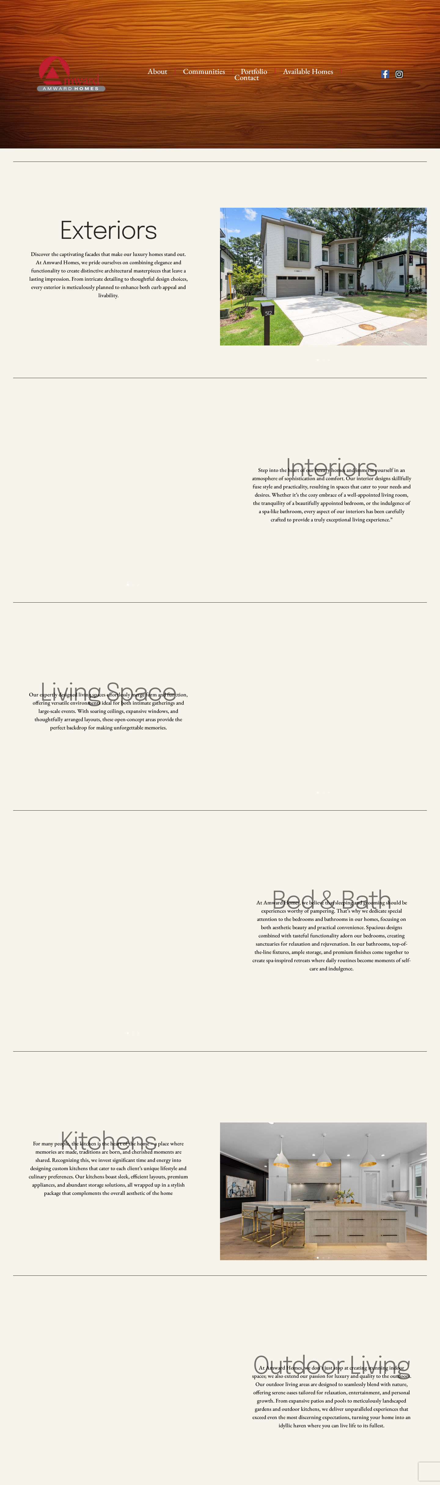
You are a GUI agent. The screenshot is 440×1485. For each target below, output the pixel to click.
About (157, 71)
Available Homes (308, 71)
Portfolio (254, 71)
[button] (318, 360)
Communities (204, 71)
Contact (246, 77)
